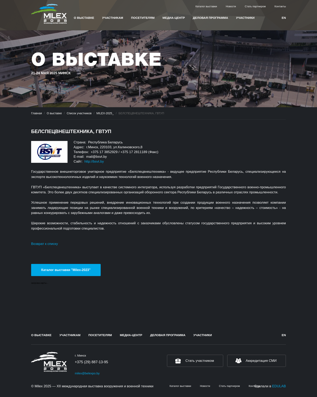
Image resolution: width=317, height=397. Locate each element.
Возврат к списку (44, 244)
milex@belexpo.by (87, 373)
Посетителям (142, 17)
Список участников (79, 113)
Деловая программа (210, 17)
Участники (245, 17)
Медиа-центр (174, 17)
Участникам (112, 17)
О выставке (84, 17)
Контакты (280, 6)
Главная (36, 113)
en (284, 17)
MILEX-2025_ (105, 113)
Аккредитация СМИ (261, 361)
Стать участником (199, 361)
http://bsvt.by (94, 161)
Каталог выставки (206, 6)
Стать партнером (255, 6)
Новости (231, 6)
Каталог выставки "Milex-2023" (66, 270)
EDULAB (279, 386)
